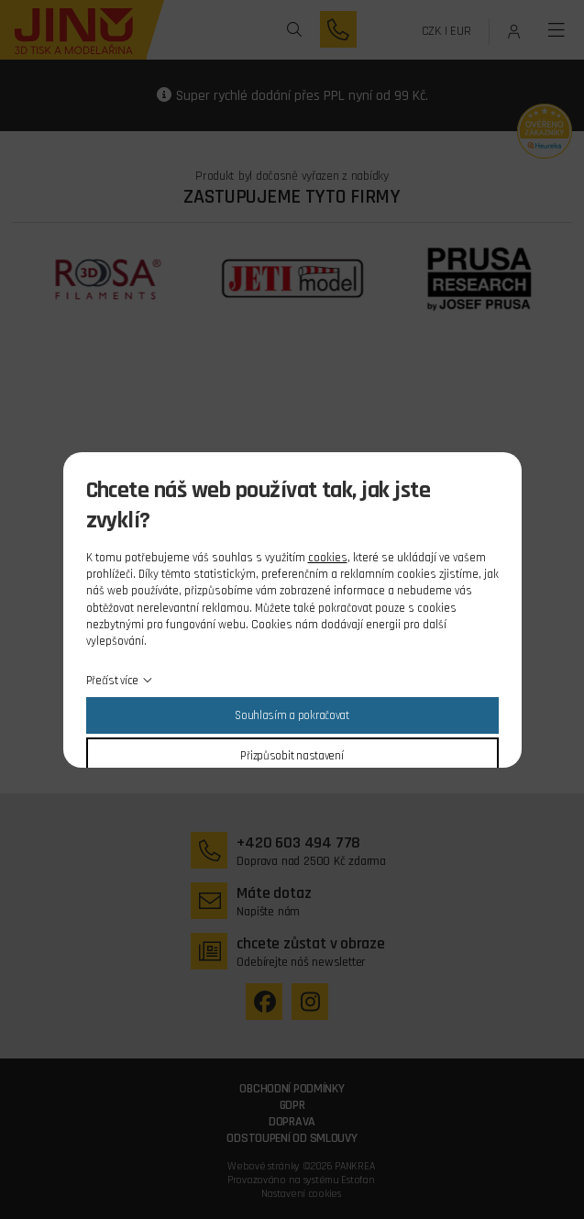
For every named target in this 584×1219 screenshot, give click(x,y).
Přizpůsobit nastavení (291, 755)
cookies (327, 557)
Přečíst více (112, 680)
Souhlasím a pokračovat (292, 715)
